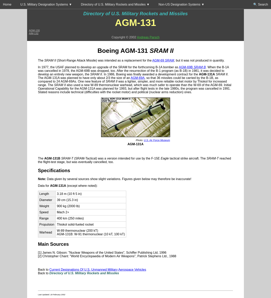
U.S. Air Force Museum (157, 140)
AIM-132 (33, 33)
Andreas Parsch (148, 37)
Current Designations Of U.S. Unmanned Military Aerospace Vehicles (97, 269)
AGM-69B (192, 67)
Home (7, 4)
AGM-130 (34, 30)
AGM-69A (138, 78)
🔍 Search (260, 4)
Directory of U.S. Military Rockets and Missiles (135, 13)
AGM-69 (163, 60)
